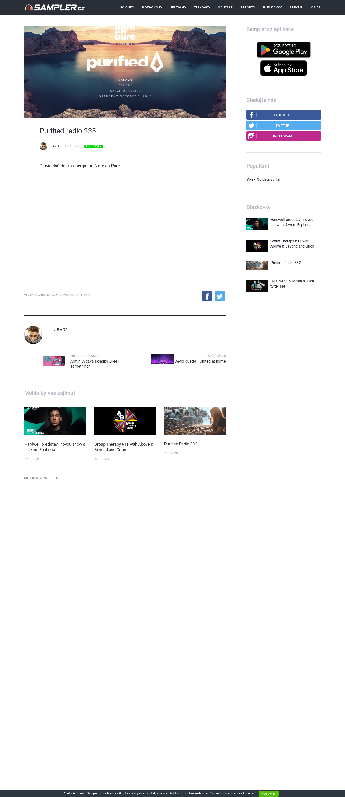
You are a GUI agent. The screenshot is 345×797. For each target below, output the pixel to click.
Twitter (268, 125)
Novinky (127, 7)
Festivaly (178, 7)
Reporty (248, 7)
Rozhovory (152, 7)
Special (296, 7)
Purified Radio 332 (180, 444)
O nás (316, 7)
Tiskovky (202, 7)
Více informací (246, 793)
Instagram (270, 136)
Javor (56, 146)
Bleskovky (272, 7)
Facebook (269, 114)
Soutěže (225, 7)
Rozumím (269, 793)
